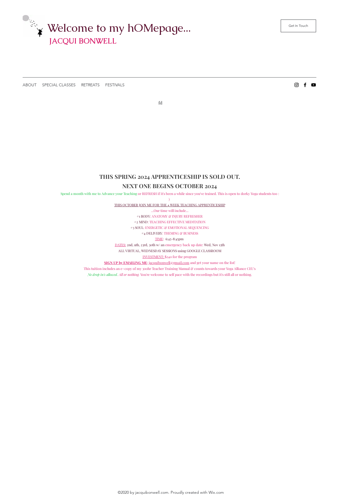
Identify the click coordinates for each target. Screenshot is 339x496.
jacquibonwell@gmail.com (168, 262)
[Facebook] (305, 85)
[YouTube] (313, 85)
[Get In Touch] (298, 26)
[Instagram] (296, 85)
